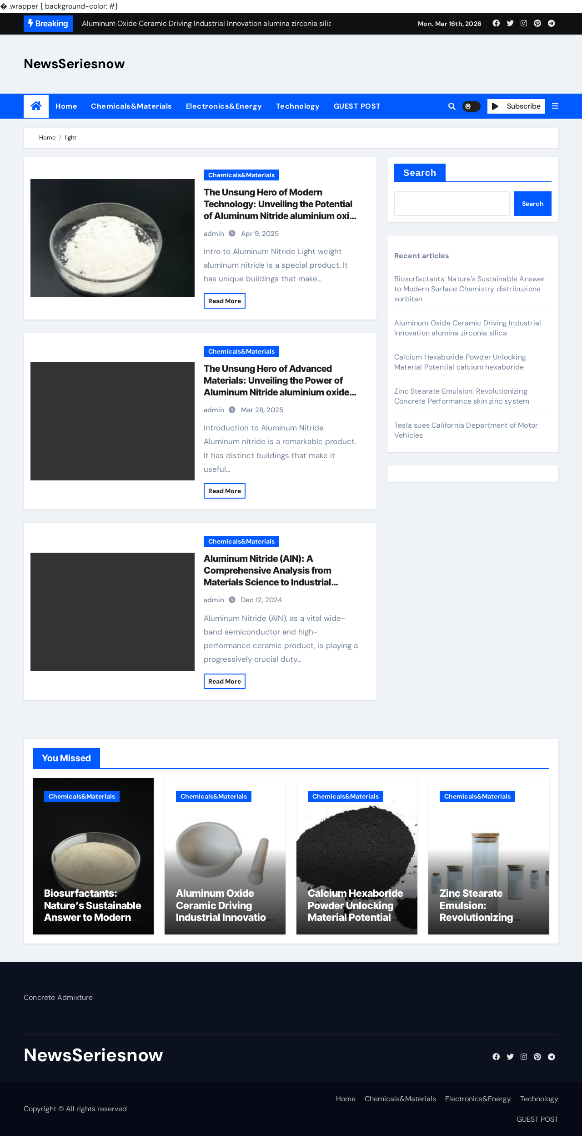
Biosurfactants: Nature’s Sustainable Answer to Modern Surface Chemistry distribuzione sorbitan (469, 289)
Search (419, 173)
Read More (224, 301)
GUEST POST (357, 106)
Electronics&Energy (224, 106)
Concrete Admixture (58, 1000)
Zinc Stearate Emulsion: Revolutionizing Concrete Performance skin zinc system (461, 396)
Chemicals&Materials (131, 106)
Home (66, 106)
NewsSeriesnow (74, 63)
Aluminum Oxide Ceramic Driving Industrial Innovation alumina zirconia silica (467, 328)
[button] (555, 106)
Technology (298, 106)
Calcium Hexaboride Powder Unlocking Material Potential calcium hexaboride (460, 362)
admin (214, 233)
